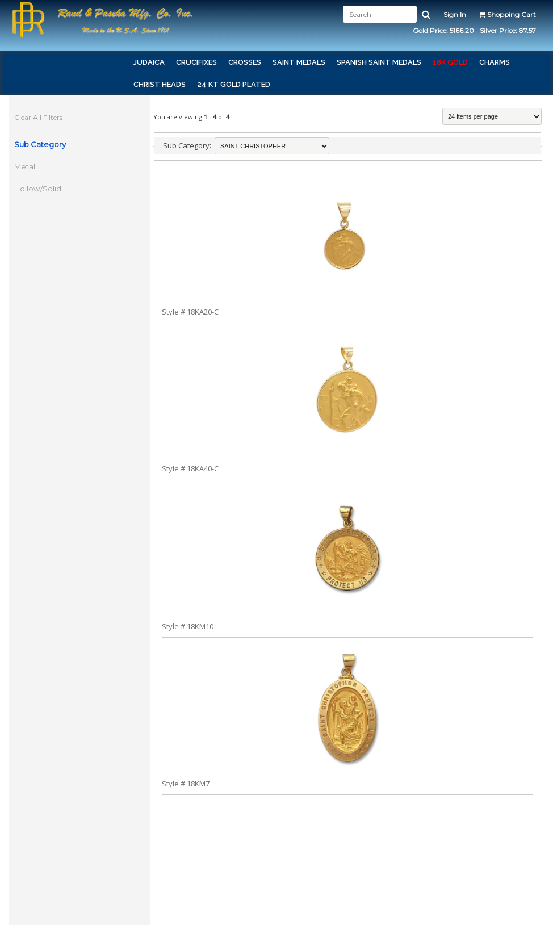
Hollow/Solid (37, 188)
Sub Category (40, 144)
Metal (24, 166)
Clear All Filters (38, 117)
